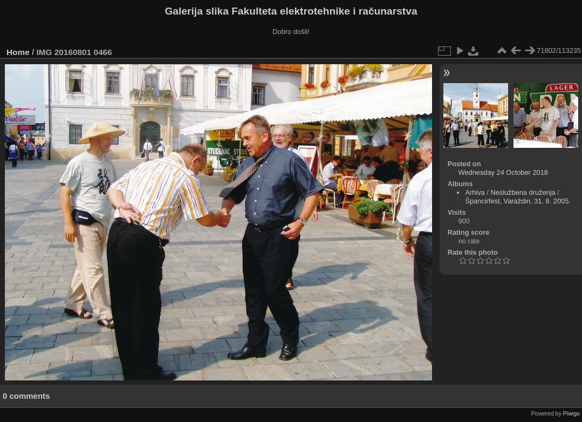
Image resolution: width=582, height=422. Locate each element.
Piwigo (571, 413)
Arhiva (474, 192)
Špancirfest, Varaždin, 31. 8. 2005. (517, 201)
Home (18, 52)
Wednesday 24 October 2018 (503, 172)
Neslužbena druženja (522, 192)
